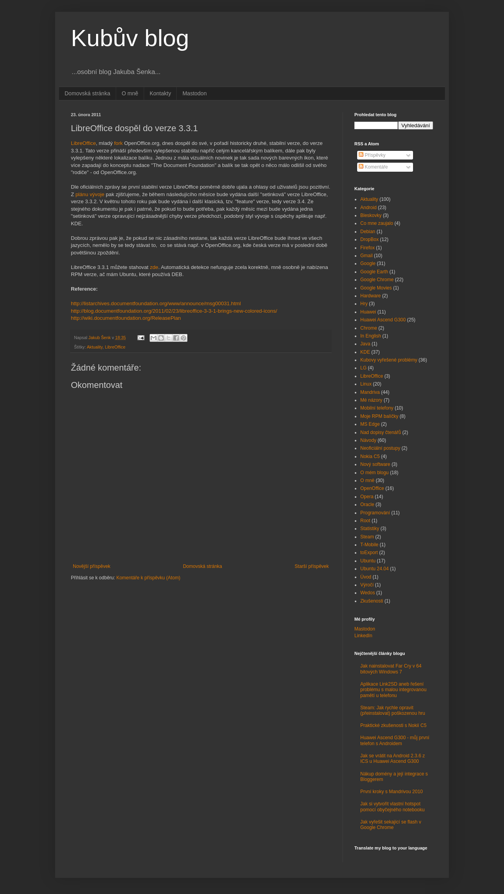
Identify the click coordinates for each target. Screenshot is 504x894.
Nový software (375, 464)
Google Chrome (377, 279)
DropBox (369, 239)
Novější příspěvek (91, 566)
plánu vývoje (90, 194)
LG (363, 368)
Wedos (367, 592)
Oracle (367, 504)
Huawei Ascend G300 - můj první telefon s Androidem (394, 740)
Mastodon (194, 93)
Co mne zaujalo (376, 223)
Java (365, 344)
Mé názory (371, 400)
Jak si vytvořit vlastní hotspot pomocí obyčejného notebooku (392, 806)
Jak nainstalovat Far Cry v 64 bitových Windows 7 (390, 668)
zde (154, 267)
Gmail (366, 255)
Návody (368, 440)
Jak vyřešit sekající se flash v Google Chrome (390, 824)
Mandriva (370, 392)
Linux (366, 384)
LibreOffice (83, 143)
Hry (364, 303)
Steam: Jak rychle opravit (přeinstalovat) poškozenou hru (392, 710)
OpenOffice (372, 488)
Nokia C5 (370, 456)
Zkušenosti (371, 601)
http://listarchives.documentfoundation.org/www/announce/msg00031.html (156, 303)
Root (365, 520)
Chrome (368, 328)
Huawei (368, 312)
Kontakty (160, 93)
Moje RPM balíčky (379, 416)
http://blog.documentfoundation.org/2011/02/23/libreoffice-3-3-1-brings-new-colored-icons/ (174, 311)
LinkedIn (363, 635)
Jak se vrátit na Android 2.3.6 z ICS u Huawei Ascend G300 (392, 758)
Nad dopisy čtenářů (380, 432)
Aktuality (94, 347)
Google (368, 263)
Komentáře (373, 167)
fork (118, 143)
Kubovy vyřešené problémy (388, 360)
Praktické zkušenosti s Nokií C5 (393, 725)
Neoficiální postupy (380, 448)
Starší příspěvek (312, 566)
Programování (375, 513)
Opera (366, 496)
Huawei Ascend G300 (383, 320)
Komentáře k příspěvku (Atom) (148, 578)
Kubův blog (130, 38)
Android (368, 207)
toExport (369, 552)
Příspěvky (372, 155)
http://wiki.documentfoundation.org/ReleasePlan (126, 318)
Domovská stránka (87, 93)
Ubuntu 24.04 (374, 568)
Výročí (367, 585)
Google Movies (376, 288)
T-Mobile (369, 544)
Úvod (365, 577)
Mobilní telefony (376, 408)
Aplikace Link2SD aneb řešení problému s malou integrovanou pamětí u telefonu (393, 689)
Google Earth (374, 272)
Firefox (367, 247)
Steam (367, 537)
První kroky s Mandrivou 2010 (391, 791)
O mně (130, 93)
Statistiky (369, 528)
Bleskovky (371, 215)
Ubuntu (368, 561)
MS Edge (370, 424)
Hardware (370, 296)
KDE (365, 352)
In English (370, 336)
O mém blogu (374, 472)
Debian (367, 231)
